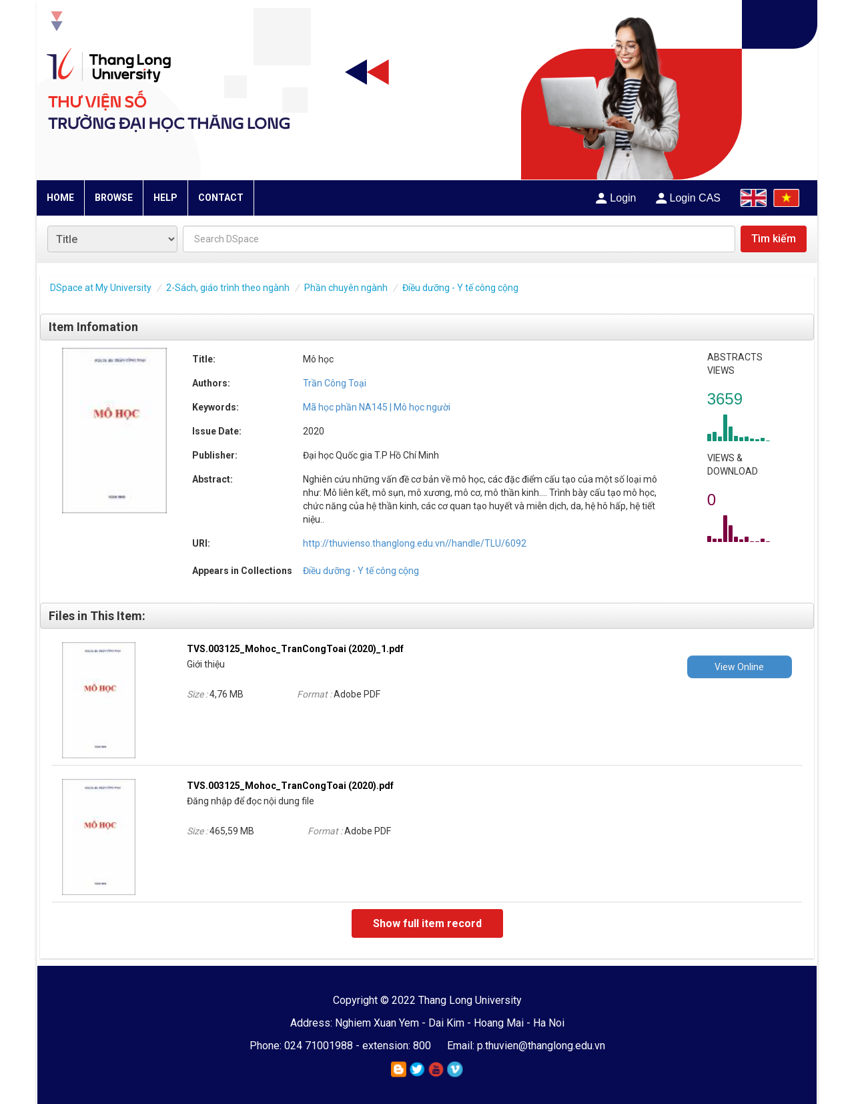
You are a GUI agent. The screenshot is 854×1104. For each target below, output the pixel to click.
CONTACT (221, 197)
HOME (60, 197)
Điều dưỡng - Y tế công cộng (460, 287)
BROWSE (114, 197)
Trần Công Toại (334, 383)
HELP (165, 197)
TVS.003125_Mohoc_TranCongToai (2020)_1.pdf (295, 648)
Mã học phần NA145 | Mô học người (376, 407)
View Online (739, 666)
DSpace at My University (100, 287)
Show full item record (427, 923)
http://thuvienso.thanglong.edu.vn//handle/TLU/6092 (414, 543)
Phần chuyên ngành (346, 287)
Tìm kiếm (773, 238)
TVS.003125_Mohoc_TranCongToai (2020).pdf (290, 785)
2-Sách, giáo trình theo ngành (228, 287)
